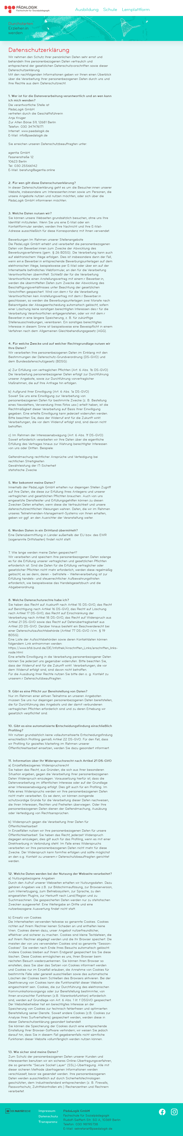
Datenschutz (48, 1116)
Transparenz (48, 1122)
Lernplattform (136, 9)
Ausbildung (87, 9)
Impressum (47, 1111)
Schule (110, 9)
